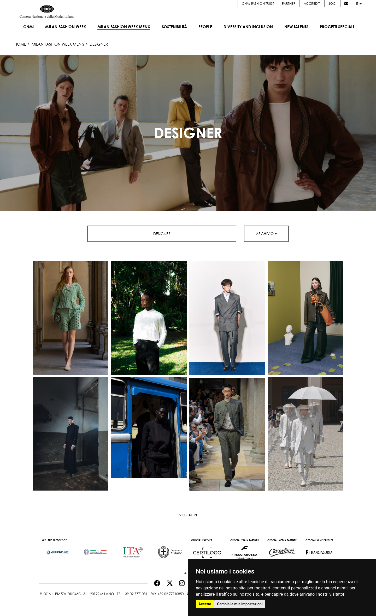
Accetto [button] (204, 604)
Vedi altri (188, 515)
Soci (332, 3)
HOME (20, 44)
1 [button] (184, 572)
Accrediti (312, 3)
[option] (58, 550)
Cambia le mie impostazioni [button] (239, 604)
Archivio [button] (266, 233)
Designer (162, 233)
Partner (289, 3)
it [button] (359, 3)
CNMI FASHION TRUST (258, 3)
